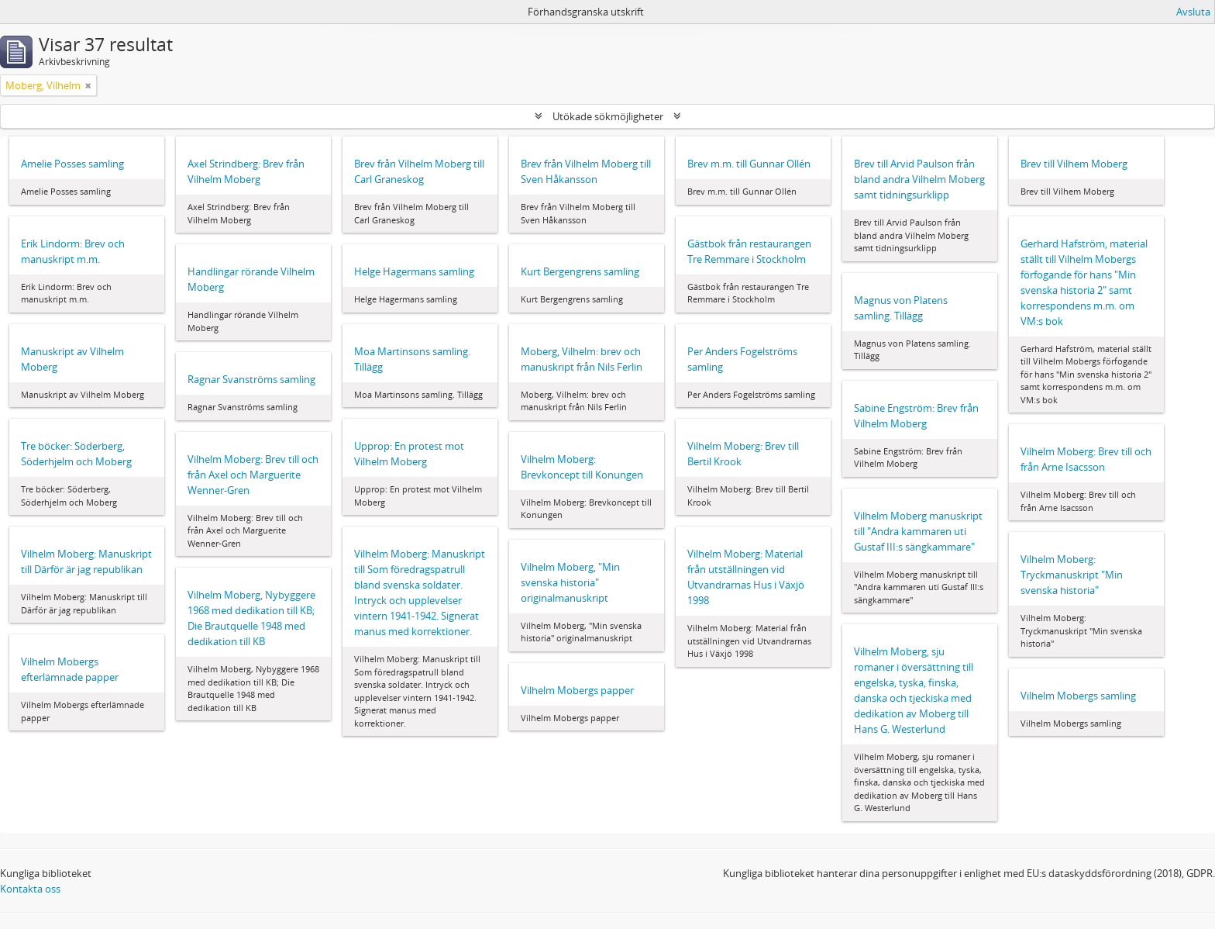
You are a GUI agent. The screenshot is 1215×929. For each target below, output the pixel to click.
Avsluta (1193, 12)
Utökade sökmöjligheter (608, 116)
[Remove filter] (88, 85)
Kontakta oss (30, 889)
